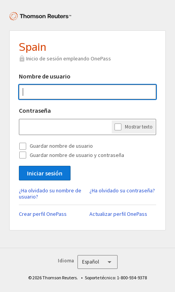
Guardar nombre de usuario (61, 145)
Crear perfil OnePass (43, 213)
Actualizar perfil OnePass (118, 213)
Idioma (66, 260)
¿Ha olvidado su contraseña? (122, 190)
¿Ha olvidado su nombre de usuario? (50, 193)
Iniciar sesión (44, 173)
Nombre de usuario (45, 76)
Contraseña (35, 110)
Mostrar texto (139, 126)
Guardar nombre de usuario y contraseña (77, 155)
